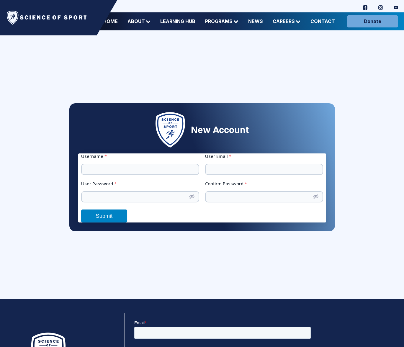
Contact (322, 21)
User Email (218, 156)
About (139, 21)
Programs (221, 21)
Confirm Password (226, 183)
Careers (287, 21)
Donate (372, 21)
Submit (104, 216)
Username (94, 156)
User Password (99, 183)
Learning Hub (177, 21)
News (255, 21)
